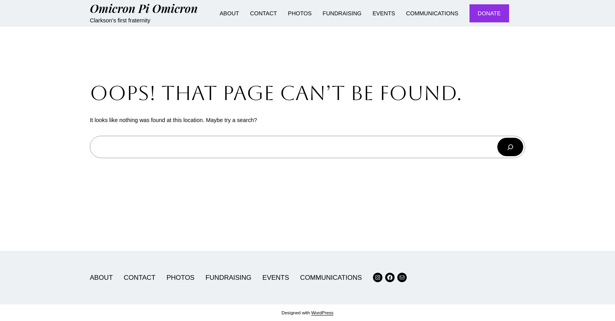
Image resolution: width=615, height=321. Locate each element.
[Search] (510, 147)
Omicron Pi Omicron (144, 8)
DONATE (489, 13)
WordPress (322, 312)
